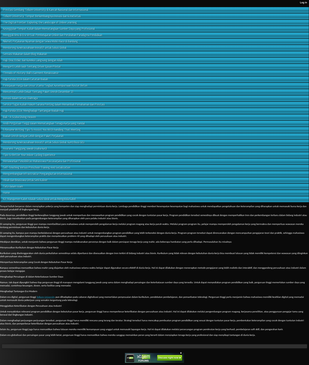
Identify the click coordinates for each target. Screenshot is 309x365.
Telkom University (45, 296)
